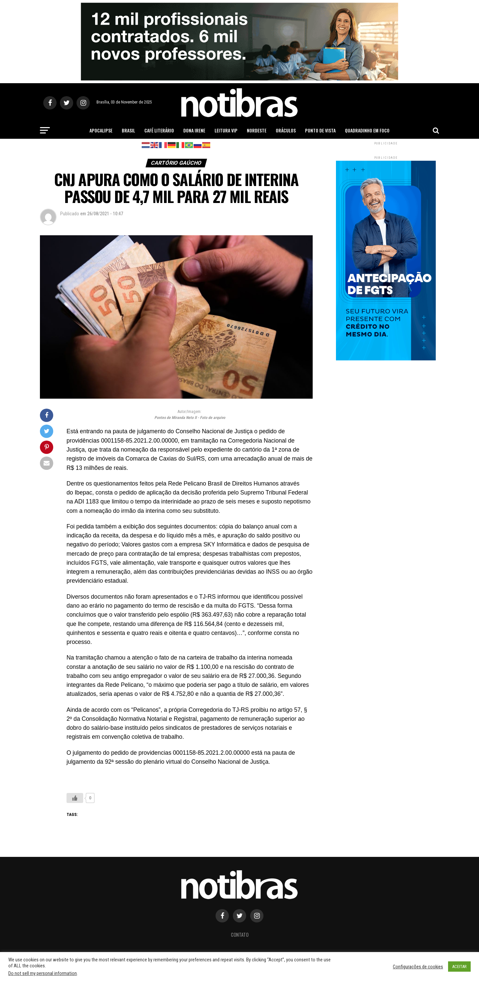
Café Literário (159, 130)
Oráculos (286, 130)
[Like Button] (75, 798)
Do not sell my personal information (42, 973)
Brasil (128, 130)
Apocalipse (100, 130)
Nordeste (256, 130)
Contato (239, 934)
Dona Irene (194, 130)
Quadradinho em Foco (367, 130)
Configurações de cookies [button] (418, 967)
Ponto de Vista (320, 130)
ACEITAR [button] (459, 966)
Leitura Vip (226, 130)
